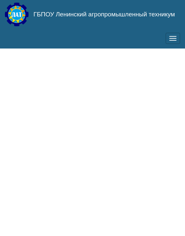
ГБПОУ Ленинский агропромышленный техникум (104, 14)
